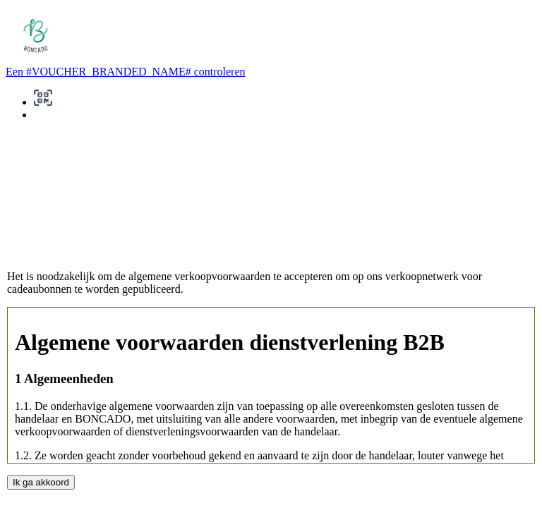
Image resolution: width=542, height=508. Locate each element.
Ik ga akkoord (41, 482)
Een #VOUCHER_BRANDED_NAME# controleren (126, 72)
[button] (43, 102)
